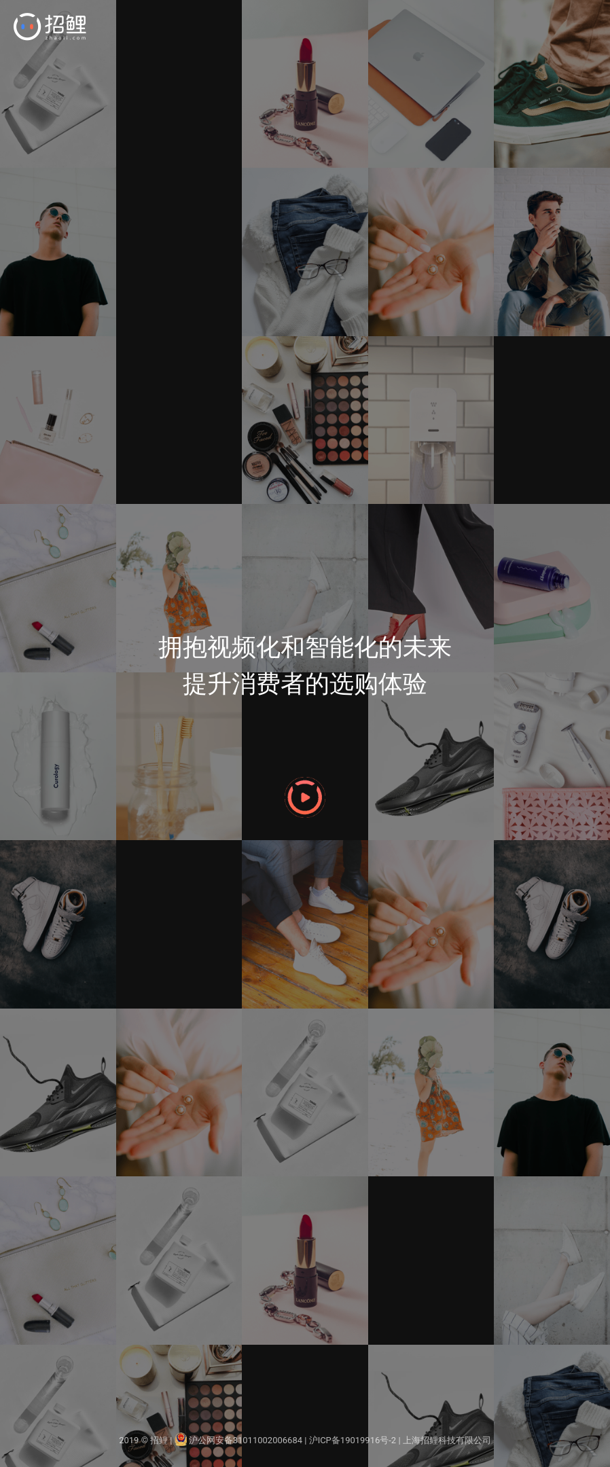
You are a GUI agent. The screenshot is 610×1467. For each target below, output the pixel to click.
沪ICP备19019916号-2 (353, 1440)
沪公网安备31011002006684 (238, 1440)
